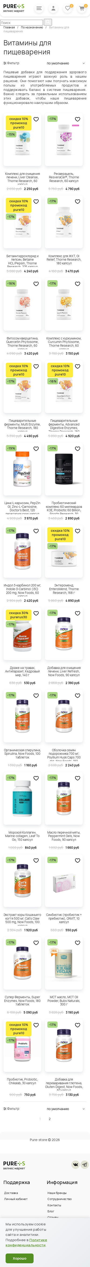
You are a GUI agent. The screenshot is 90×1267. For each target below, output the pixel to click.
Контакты (54, 1205)
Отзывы (53, 1217)
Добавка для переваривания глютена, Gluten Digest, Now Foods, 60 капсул (64, 1083)
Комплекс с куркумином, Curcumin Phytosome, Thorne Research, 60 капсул (63, 342)
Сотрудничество (60, 1199)
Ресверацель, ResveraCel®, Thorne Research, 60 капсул (64, 177)
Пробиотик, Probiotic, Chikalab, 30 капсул (22, 1081)
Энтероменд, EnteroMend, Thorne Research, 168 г (64, 589)
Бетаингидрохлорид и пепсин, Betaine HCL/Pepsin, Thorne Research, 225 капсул (22, 260)
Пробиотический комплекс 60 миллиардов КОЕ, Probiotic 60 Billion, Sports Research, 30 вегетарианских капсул (64, 507)
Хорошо (19, 1258)
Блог (51, 1211)
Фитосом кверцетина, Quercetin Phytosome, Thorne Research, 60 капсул (22, 342)
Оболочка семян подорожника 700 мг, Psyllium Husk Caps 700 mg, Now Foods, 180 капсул (64, 754)
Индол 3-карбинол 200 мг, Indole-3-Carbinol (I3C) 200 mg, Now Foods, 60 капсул (22, 589)
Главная (9, 27)
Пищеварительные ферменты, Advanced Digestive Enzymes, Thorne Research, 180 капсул (64, 425)
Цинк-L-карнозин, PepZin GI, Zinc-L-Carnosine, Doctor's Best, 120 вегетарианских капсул (22, 507)
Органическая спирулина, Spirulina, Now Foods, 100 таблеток (22, 753)
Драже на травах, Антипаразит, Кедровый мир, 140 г (22, 671)
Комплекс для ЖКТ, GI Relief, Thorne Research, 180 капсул (64, 259)
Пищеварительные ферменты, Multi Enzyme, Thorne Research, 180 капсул (22, 425)
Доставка (11, 1193)
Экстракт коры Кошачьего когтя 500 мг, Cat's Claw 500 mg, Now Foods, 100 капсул (22, 919)
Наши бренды (57, 1193)
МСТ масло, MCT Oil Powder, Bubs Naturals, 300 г (64, 1000)
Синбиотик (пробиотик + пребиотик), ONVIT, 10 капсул (64, 918)
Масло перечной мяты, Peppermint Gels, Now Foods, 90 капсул (63, 836)
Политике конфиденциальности (26, 1242)
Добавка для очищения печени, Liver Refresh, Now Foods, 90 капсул (64, 671)
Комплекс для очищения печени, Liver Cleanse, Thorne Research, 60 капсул (22, 178)
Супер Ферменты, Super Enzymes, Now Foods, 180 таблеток (22, 1000)
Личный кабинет (16, 1199)
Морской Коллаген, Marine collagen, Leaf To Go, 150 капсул (22, 836)
